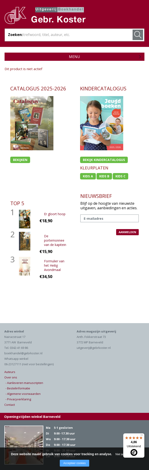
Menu (74, 56)
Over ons (10, 377)
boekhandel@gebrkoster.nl (23, 353)
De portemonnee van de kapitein (55, 240)
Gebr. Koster (45, 16)
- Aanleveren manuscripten (24, 383)
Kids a (88, 176)
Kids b (104, 176)
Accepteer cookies (74, 463)
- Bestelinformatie (17, 388)
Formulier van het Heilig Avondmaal (54, 265)
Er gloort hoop (54, 214)
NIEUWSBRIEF (96, 196)
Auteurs (9, 372)
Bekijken (20, 160)
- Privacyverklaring (18, 399)
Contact (9, 405)
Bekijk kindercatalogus (104, 160)
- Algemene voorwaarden (23, 394)
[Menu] (141, 436)
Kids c (120, 176)
